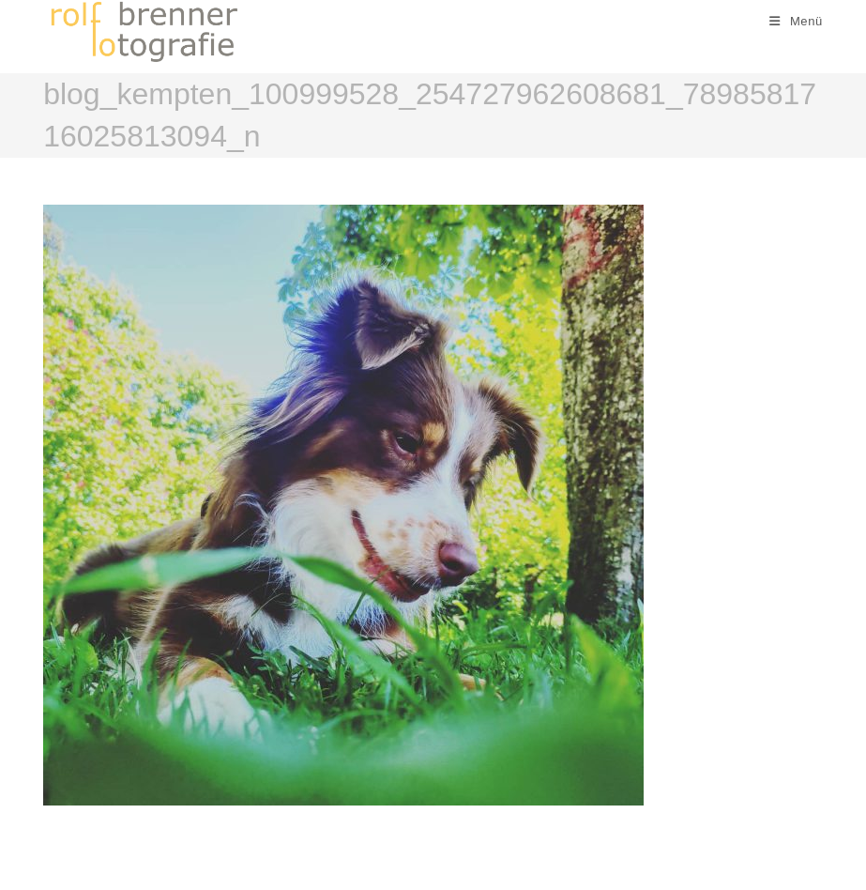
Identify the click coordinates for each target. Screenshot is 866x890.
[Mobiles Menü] (796, 21)
